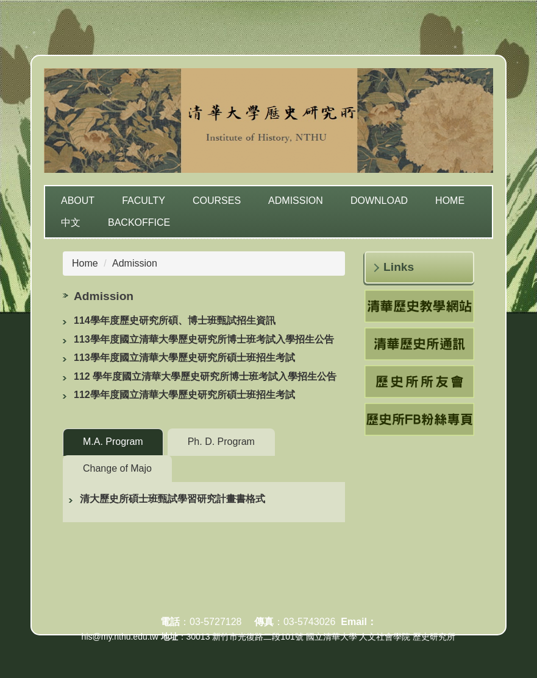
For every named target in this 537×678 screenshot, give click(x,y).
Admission (295, 200)
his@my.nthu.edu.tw (120, 636)
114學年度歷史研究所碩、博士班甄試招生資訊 (175, 320)
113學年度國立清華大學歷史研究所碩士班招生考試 (184, 357)
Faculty (143, 200)
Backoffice (139, 222)
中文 (70, 222)
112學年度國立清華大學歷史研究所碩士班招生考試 (184, 395)
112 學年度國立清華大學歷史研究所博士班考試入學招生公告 (205, 376)
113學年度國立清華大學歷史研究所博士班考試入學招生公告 (204, 339)
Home (449, 200)
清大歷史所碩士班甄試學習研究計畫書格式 (172, 499)
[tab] (113, 442)
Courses (217, 200)
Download (379, 200)
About (77, 200)
